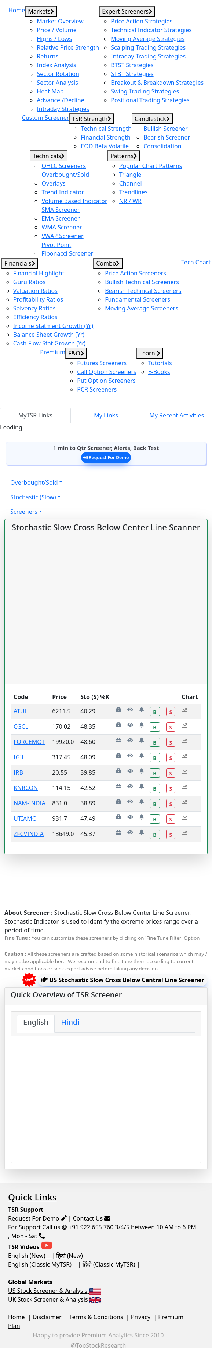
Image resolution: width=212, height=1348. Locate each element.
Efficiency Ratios (35, 317)
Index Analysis (56, 65)
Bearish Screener (166, 137)
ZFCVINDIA (29, 834)
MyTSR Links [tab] (35, 415)
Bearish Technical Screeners (143, 291)
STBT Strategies (132, 74)
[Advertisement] (104, 872)
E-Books (159, 372)
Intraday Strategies (63, 109)
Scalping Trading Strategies (148, 47)
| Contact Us (89, 1218)
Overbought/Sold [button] (34, 482)
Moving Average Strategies (147, 39)
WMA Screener (61, 227)
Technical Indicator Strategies (151, 30)
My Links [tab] (106, 415)
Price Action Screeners (135, 273)
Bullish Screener (165, 129)
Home (16, 1317)
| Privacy (139, 1317)
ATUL (21, 711)
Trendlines (133, 192)
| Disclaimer (45, 1317)
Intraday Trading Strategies (148, 56)
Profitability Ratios (38, 299)
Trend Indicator (62, 192)
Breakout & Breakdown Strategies (157, 83)
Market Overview (60, 21)
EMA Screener (60, 218)
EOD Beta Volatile (105, 146)
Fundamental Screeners (137, 299)
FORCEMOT (29, 742)
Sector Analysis (57, 83)
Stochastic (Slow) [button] (33, 497)
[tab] (36, 1024)
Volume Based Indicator (74, 201)
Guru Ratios (29, 282)
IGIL (19, 757)
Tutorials (160, 363)
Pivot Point (56, 245)
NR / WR (130, 201)
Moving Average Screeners (141, 308)
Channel (130, 183)
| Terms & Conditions (95, 1317)
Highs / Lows (54, 39)
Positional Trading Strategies (150, 100)
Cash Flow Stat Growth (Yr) (49, 343)
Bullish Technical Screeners (142, 282)
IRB (18, 772)
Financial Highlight (39, 273)
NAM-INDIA (29, 803)
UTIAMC (25, 818)
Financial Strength (106, 137)
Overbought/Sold (65, 175)
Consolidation (162, 146)
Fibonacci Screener (67, 253)
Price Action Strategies (141, 21)
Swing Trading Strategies (145, 91)
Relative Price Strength (68, 47)
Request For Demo (106, 457)
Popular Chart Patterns (150, 166)
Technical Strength (106, 129)
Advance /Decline (60, 100)
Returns (47, 56)
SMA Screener (60, 210)
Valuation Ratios (35, 291)
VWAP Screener (62, 236)
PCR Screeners (97, 389)
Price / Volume (56, 30)
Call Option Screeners (106, 372)
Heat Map (50, 91)
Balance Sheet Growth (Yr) (48, 335)
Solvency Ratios (34, 308)
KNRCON (26, 788)
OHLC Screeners (63, 166)
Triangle (130, 175)
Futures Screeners (102, 363)
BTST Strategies (132, 65)
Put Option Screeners (106, 381)
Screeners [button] (23, 512)
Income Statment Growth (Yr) (53, 326)
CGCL (21, 726)
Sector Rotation (58, 74)
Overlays (53, 183)
